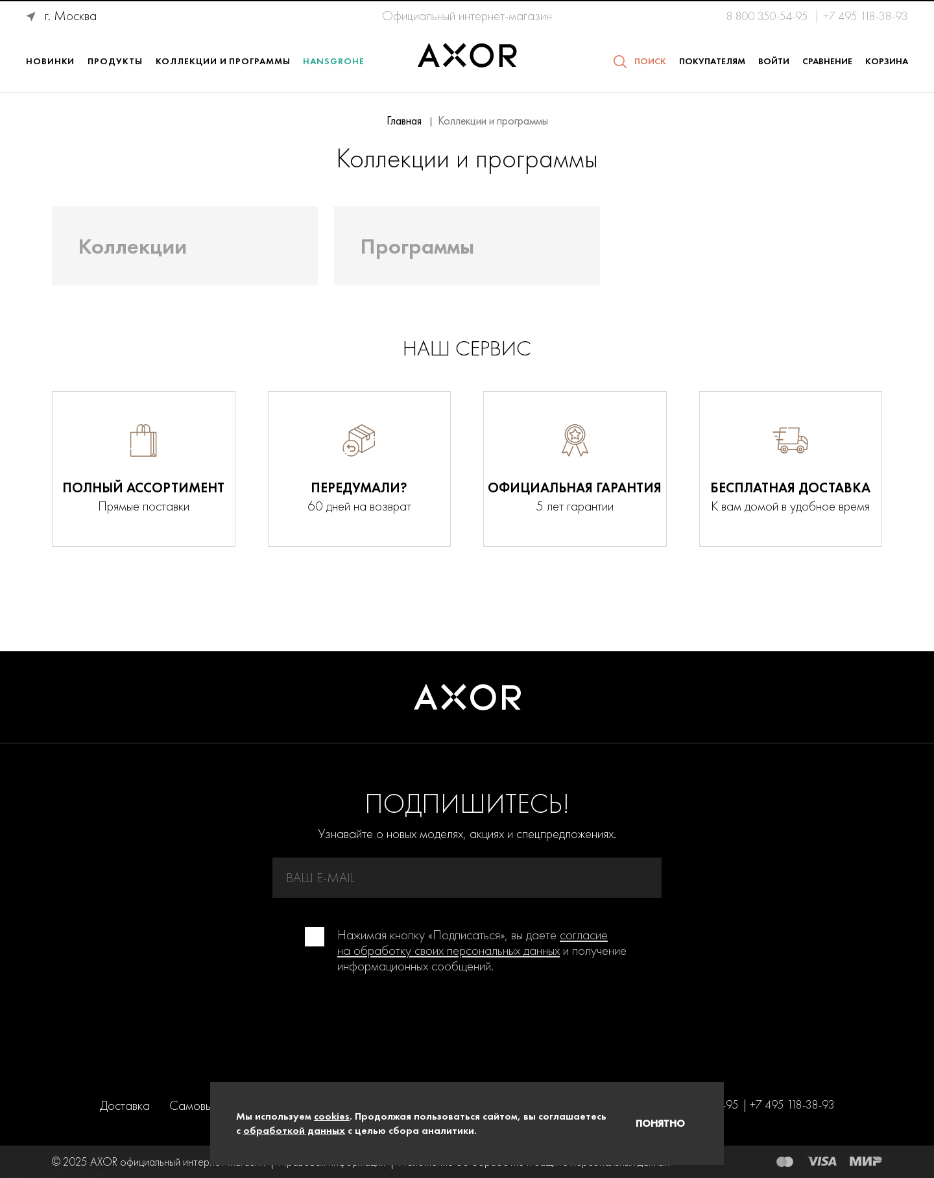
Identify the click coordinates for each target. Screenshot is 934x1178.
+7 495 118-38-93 (865, 16)
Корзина (886, 61)
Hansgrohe (333, 61)
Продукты (115, 61)
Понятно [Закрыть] (660, 1123)
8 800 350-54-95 (768, 16)
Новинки (50, 61)
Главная (404, 121)
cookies (332, 1116)
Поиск (650, 61)
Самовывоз (199, 1105)
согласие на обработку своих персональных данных (472, 942)
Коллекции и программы (223, 61)
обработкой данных (294, 1130)
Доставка (125, 1105)
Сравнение (827, 61)
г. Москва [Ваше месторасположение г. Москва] (71, 15)
